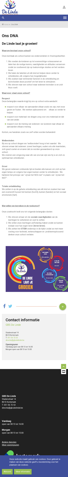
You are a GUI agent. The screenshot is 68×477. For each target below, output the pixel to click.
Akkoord (7, 471)
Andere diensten (9, 442)
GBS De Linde (13, 324)
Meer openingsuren (10, 445)
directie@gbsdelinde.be (15, 340)
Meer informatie (23, 471)
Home (6, 24)
